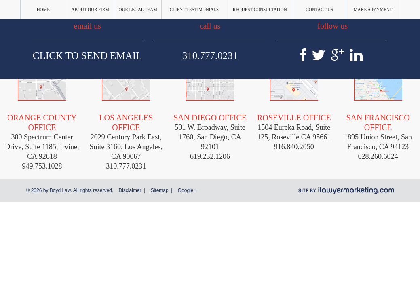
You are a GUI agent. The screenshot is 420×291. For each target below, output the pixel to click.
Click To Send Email (87, 55)
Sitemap (160, 190)
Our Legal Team (138, 9)
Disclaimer (129, 190)
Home (43, 9)
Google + (188, 190)
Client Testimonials (194, 9)
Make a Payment (373, 9)
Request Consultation (260, 9)
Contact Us (319, 9)
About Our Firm (90, 9)
